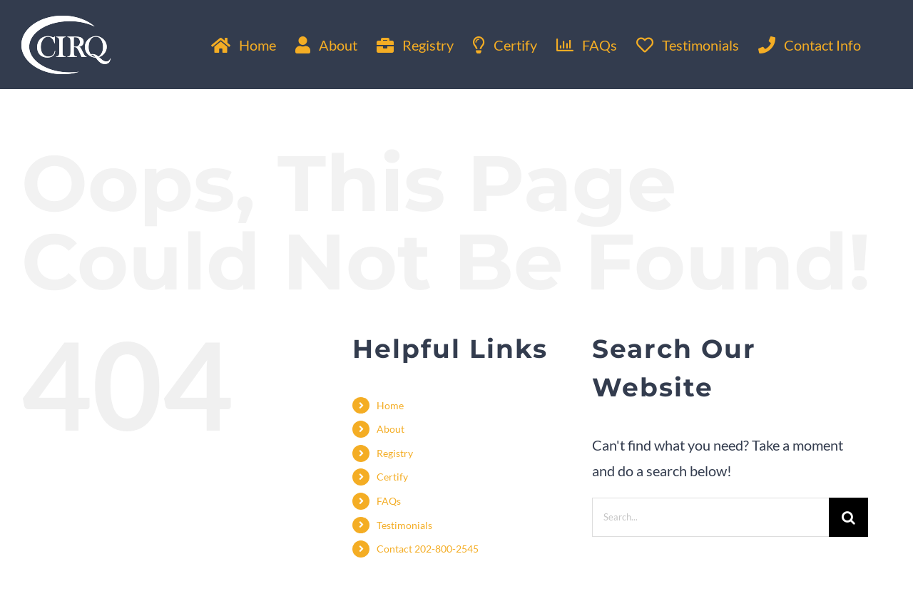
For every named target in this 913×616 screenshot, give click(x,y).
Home (390, 405)
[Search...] (710, 517)
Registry (395, 453)
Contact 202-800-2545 (428, 549)
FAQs (389, 501)
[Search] (848, 517)
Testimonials (404, 525)
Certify (392, 477)
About (390, 429)
